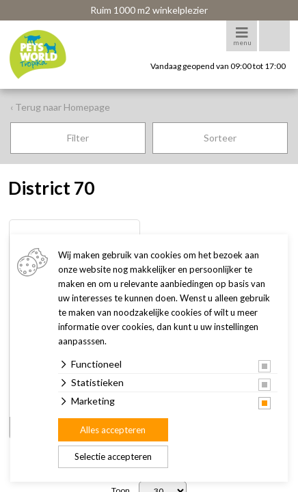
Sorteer (220, 138)
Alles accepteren (113, 429)
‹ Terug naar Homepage (60, 107)
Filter (78, 138)
